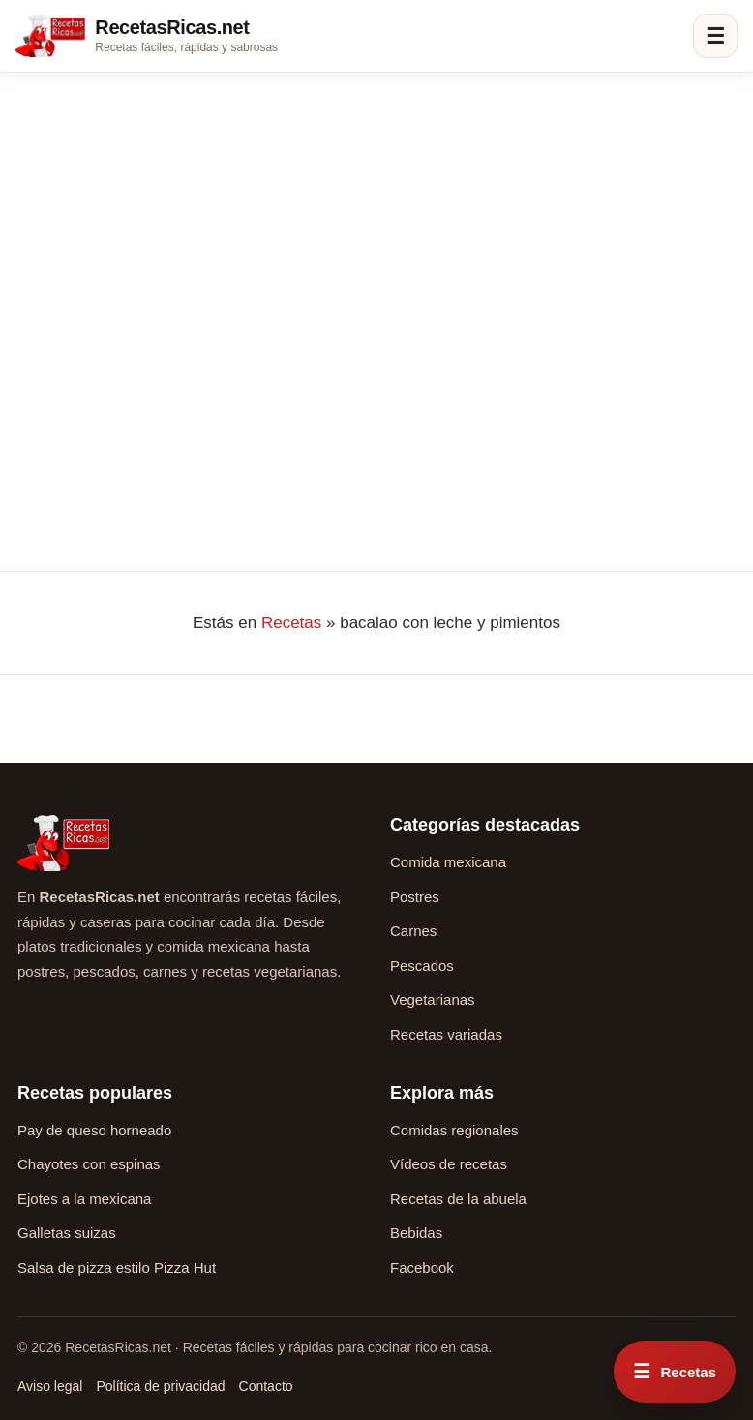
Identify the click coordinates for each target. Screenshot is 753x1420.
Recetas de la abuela (458, 1199)
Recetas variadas (446, 1034)
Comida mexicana (448, 862)
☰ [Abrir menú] (715, 36)
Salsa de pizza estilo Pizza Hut (116, 1267)
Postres (414, 897)
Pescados (422, 965)
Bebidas (416, 1232)
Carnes (413, 930)
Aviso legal (49, 1386)
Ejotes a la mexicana (84, 1199)
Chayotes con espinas (89, 1164)
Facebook (422, 1267)
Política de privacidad (160, 1386)
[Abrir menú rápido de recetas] (675, 1372)
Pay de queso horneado (94, 1130)
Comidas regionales (454, 1130)
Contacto (266, 1386)
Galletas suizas (66, 1232)
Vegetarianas (432, 999)
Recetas (291, 623)
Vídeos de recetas (448, 1164)
